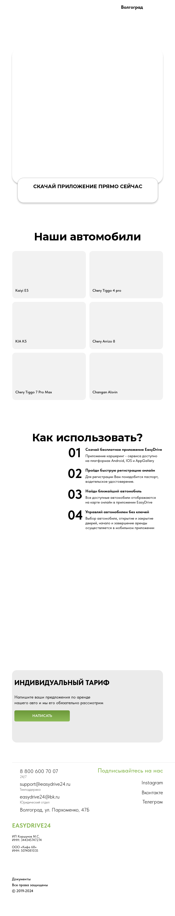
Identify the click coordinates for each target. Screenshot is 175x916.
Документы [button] (21, 879)
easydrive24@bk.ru (39, 797)
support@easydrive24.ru (45, 784)
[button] (42, 715)
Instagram (152, 782)
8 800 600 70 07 (39, 771)
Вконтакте (152, 792)
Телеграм (152, 802)
